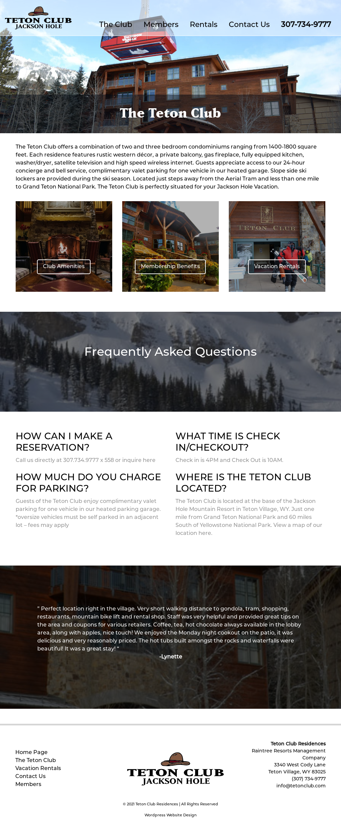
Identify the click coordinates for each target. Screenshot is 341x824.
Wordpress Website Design (170, 815)
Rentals (203, 25)
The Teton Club (35, 760)
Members (161, 25)
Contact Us (249, 25)
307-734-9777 (306, 25)
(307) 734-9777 (309, 779)
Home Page (31, 752)
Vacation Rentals (38, 768)
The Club (115, 25)
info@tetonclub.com (301, 786)
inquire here (139, 460)
